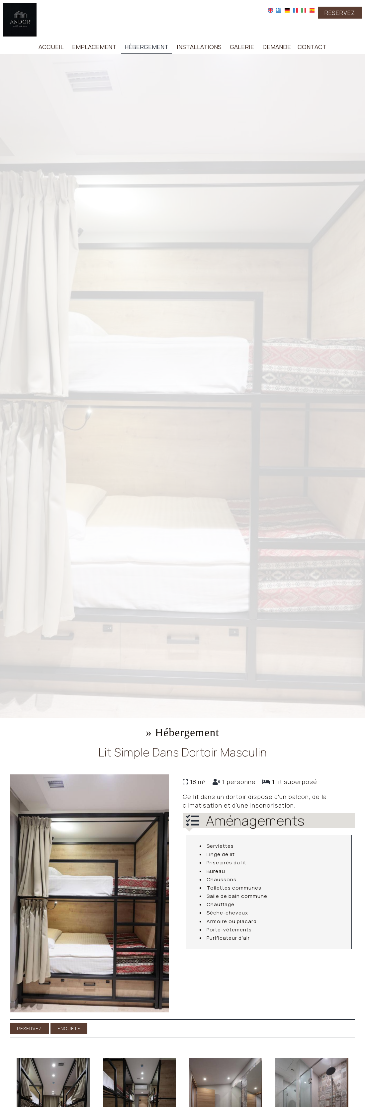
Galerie (242, 47)
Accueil (51, 47)
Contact (312, 47)
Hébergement (146, 47)
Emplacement (94, 47)
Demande (276, 47)
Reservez (339, 13)
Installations (199, 47)
